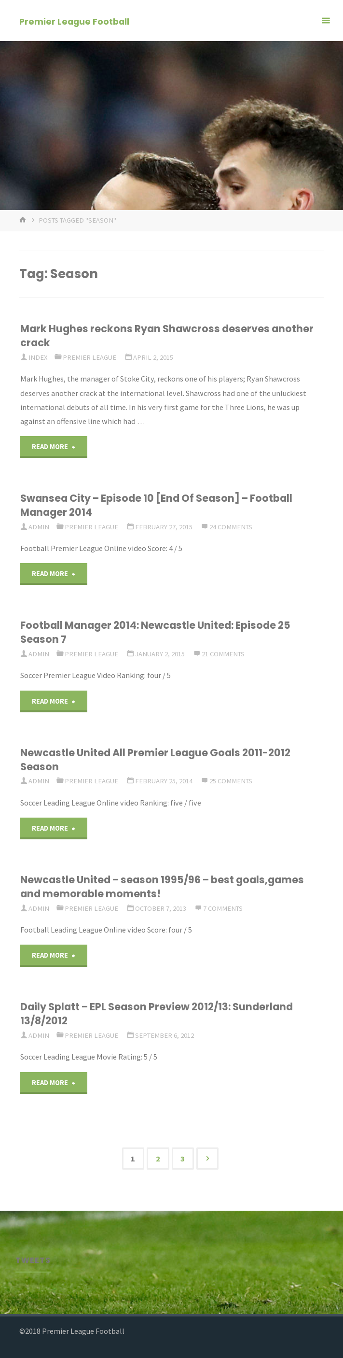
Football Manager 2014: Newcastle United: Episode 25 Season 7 (155, 632)
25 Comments (230, 781)
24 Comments (230, 527)
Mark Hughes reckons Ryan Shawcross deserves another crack (167, 336)
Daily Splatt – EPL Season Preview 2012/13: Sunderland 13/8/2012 (156, 1014)
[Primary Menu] (325, 20)
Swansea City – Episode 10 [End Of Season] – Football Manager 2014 (156, 505)
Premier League (89, 357)
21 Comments (223, 654)
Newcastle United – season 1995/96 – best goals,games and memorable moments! (162, 887)
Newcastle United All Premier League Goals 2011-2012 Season (155, 760)
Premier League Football (74, 21)
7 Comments (223, 908)
